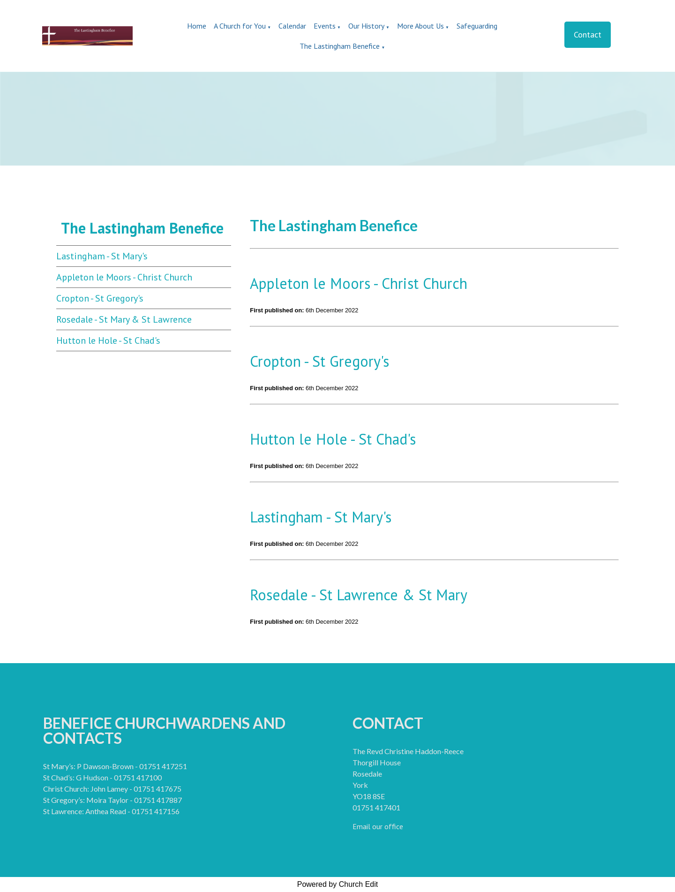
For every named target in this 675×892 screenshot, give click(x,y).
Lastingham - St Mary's (102, 256)
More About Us (420, 25)
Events (325, 25)
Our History (366, 25)
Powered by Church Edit (337, 884)
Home (196, 25)
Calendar (292, 25)
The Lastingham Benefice (341, 46)
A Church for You (240, 25)
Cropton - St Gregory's (99, 298)
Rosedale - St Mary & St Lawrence (124, 319)
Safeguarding (477, 25)
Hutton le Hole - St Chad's (108, 340)
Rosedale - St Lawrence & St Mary (358, 595)
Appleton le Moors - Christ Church (124, 277)
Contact (587, 34)
